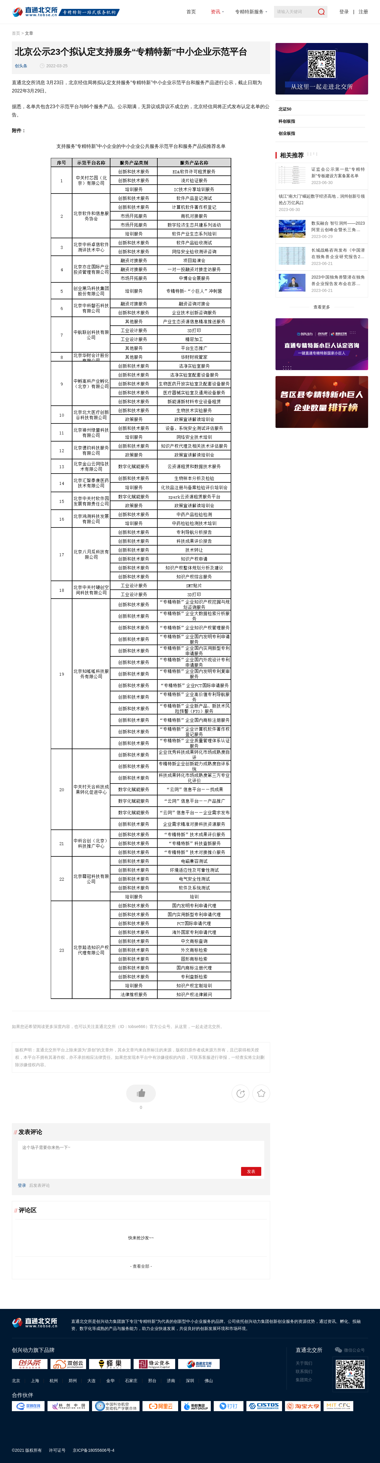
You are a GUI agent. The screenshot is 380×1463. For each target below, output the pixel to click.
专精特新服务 (249, 11)
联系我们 (304, 1371)
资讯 (215, 11)
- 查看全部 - (141, 1266)
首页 (191, 11)
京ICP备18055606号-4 (93, 1450)
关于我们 (304, 1363)
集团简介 (304, 1379)
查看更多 (322, 307)
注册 (363, 11)
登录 (344, 11)
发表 (251, 1171)
